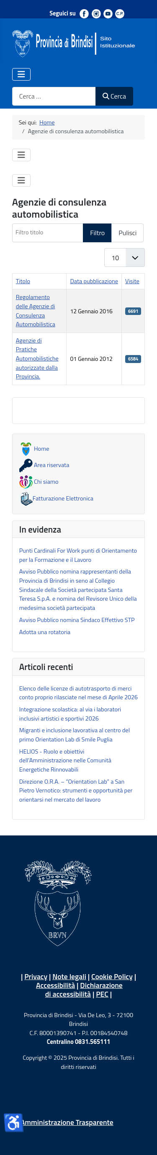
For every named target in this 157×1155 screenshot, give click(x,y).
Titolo (23, 281)
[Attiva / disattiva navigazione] (21, 74)
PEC (102, 994)
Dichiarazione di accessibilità (84, 990)
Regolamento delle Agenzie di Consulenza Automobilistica (35, 310)
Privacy (35, 976)
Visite (132, 281)
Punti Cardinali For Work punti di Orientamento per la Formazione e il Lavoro (78, 555)
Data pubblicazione (94, 281)
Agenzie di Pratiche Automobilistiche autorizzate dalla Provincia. (37, 358)
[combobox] (54, 96)
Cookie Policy (112, 976)
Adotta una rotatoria (45, 632)
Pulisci (127, 233)
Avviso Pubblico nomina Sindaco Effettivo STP (77, 619)
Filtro (97, 233)
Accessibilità (55, 985)
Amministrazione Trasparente (67, 1122)
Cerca (114, 96)
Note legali (69, 976)
